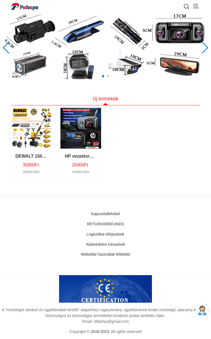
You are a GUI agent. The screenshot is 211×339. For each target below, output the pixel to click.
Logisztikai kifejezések (105, 234)
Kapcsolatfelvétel (105, 214)
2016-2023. (100, 331)
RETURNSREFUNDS (105, 224)
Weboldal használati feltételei (105, 254)
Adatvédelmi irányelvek (105, 244)
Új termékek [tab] (105, 99)
